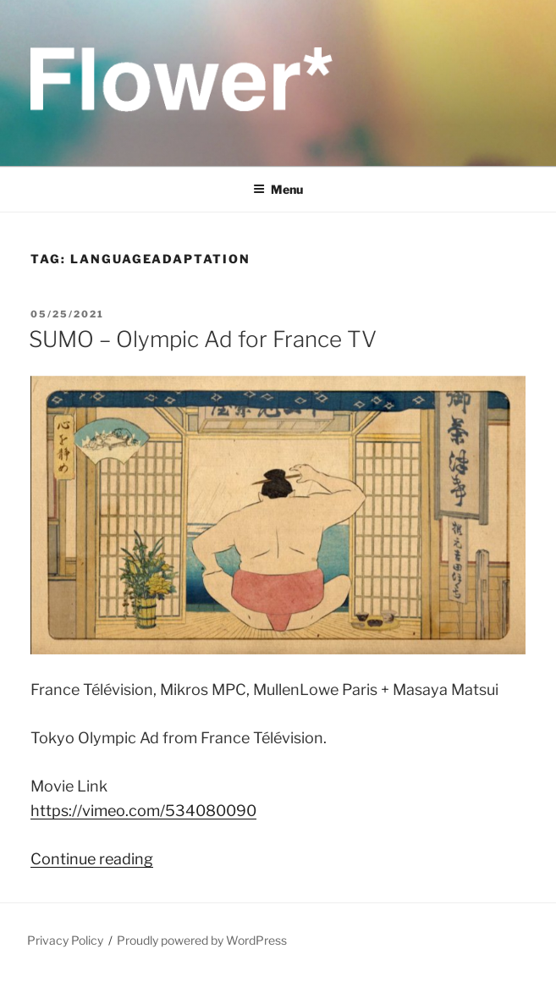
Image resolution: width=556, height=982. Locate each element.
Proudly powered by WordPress (202, 940)
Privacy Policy (65, 940)
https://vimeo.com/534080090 (143, 810)
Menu (278, 189)
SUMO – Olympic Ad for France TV (203, 339)
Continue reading (91, 859)
